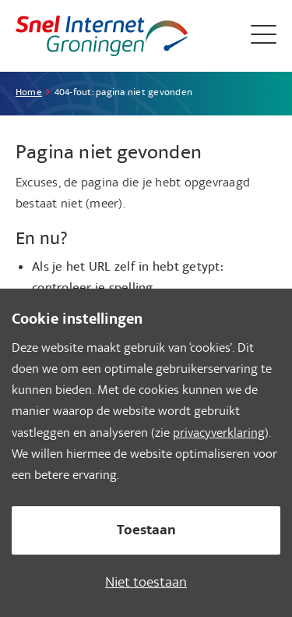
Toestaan (146, 531)
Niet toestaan (146, 583)
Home (29, 93)
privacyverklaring (219, 434)
